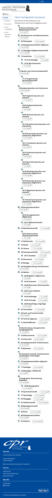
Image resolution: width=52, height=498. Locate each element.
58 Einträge (39, 339)
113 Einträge (38, 399)
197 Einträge (24, 53)
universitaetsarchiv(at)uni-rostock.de (17, 464)
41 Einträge (27, 175)
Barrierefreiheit (8, 476)
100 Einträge (24, 408)
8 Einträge (23, 210)
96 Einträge (40, 241)
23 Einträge (24, 345)
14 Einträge (45, 392)
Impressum (7, 471)
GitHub (6, 485)
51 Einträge (27, 119)
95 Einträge (24, 332)
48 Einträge (39, 41)
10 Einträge (45, 228)
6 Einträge (27, 83)
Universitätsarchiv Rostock (12, 455)
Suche (6, 18)
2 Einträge (23, 32)
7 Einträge (27, 219)
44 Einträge (45, 319)
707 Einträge (37, 272)
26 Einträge (39, 395)
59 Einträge (42, 336)
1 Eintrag (44, 60)
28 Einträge (24, 73)
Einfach (7, 21)
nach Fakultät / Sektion (8, 34)
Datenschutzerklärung (10, 473)
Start (42, 1)
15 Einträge (27, 138)
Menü (5, 14)
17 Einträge (27, 100)
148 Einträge (24, 90)
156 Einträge (24, 315)
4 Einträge (27, 147)
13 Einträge (27, 185)
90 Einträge (36, 245)
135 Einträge (37, 263)
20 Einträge (24, 269)
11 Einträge (40, 310)
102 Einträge (43, 403)
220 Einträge (37, 421)
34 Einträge (38, 348)
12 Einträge (24, 47)
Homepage (6, 483)
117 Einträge (36, 249)
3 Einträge (27, 128)
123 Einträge (39, 56)
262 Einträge (35, 412)
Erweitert (8, 24)
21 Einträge (24, 382)
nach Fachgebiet (8, 28)
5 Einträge (23, 358)
